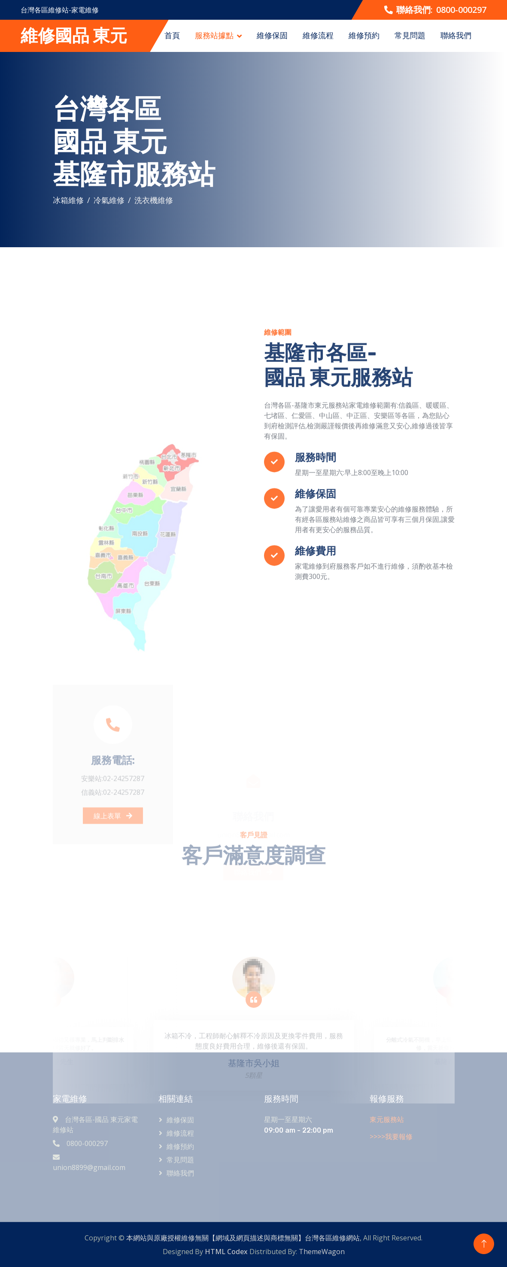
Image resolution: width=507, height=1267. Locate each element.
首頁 (172, 35)
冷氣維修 (109, 200)
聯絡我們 (455, 35)
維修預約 (364, 35)
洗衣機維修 (153, 200)
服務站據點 (214, 35)
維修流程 (318, 35)
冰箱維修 (68, 200)
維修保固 (272, 35)
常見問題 (410, 35)
